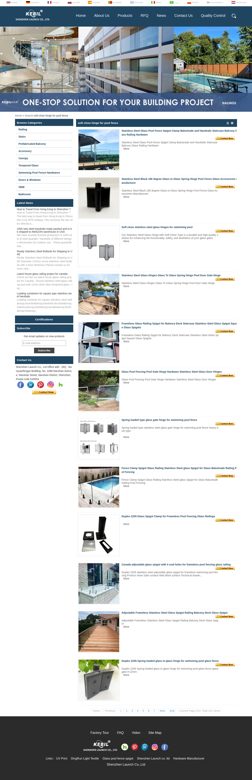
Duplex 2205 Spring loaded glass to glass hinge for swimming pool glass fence (170, 660)
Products (125, 15)
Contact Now (44, 392)
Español (96, 2)
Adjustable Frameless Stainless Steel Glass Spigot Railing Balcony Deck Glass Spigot (175, 612)
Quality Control (213, 15)
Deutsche (35, 2)
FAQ (120, 733)
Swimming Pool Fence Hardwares (39, 172)
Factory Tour (99, 733)
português (117, 2)
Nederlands (241, 2)
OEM (21, 187)
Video (136, 733)
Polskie (195, 2)
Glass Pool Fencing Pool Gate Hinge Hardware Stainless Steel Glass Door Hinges (172, 371)
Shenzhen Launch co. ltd (153, 758)
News (161, 15)
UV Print (61, 758)
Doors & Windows (30, 179)
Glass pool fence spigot (118, 758)
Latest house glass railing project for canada (42, 273)
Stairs (22, 136)
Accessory (25, 151)
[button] (120, 109)
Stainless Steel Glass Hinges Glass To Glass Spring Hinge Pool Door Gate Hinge (171, 275)
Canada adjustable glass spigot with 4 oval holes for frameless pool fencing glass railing (176, 564)
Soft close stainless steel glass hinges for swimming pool (157, 227)
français (55, 2)
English (14, 2)
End (172, 710)
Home (81, 15)
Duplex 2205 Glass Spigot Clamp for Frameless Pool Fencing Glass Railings (168, 516)
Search (29, 115)
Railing (23, 129)
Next (162, 710)
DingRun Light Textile (85, 758)
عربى (176, 2)
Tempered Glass (28, 165)
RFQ (144, 15)
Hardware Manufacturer (188, 758)
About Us (101, 15)
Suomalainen (217, 2)
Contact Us (183, 15)
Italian (158, 2)
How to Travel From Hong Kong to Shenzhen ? (43, 209)
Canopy (23, 158)
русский (76, 2)
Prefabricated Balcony (32, 143)
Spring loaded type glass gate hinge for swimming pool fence (159, 419)
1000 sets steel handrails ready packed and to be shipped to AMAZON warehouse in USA (44, 230)
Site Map (155, 733)
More (126, 148)
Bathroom (25, 194)
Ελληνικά (139, 2)
